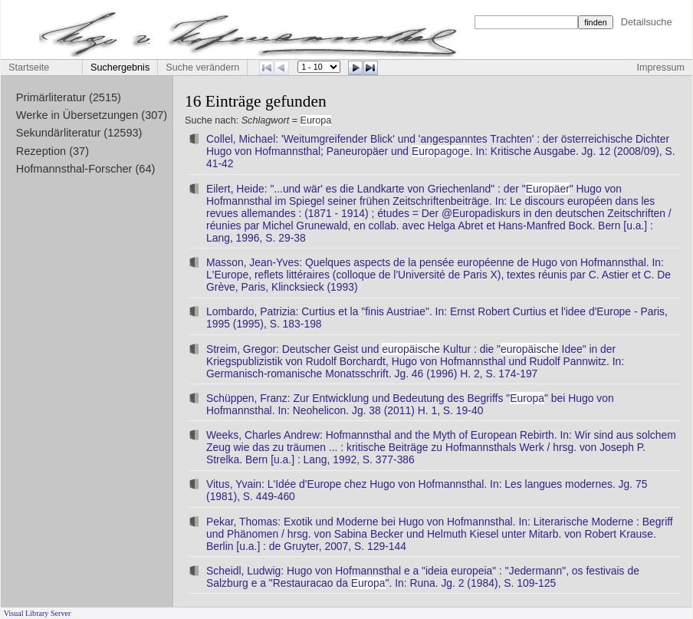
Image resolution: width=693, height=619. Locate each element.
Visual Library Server (37, 613)
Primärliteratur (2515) (68, 97)
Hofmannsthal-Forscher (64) (86, 169)
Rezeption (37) (52, 151)
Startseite (28, 67)
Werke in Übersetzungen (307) (91, 115)
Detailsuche (646, 22)
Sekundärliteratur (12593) (79, 133)
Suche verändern (202, 67)
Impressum (661, 67)
